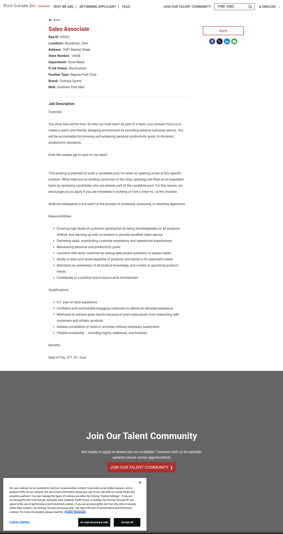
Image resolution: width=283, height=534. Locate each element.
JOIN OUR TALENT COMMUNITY (187, 6)
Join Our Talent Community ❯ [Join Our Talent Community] (141, 467)
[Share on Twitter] (219, 41)
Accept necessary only (94, 522)
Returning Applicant (98, 6)
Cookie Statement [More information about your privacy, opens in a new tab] (75, 512)
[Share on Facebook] (212, 41)
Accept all (127, 522)
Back (54, 20)
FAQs (126, 6)
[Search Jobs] (250, 6)
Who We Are (63, 7)
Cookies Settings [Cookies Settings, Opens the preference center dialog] (19, 522)
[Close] (139, 482)
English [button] (269, 6)
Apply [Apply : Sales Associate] (223, 31)
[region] (75, 504)
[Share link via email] (234, 41)
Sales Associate (68, 29)
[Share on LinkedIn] (227, 41)
